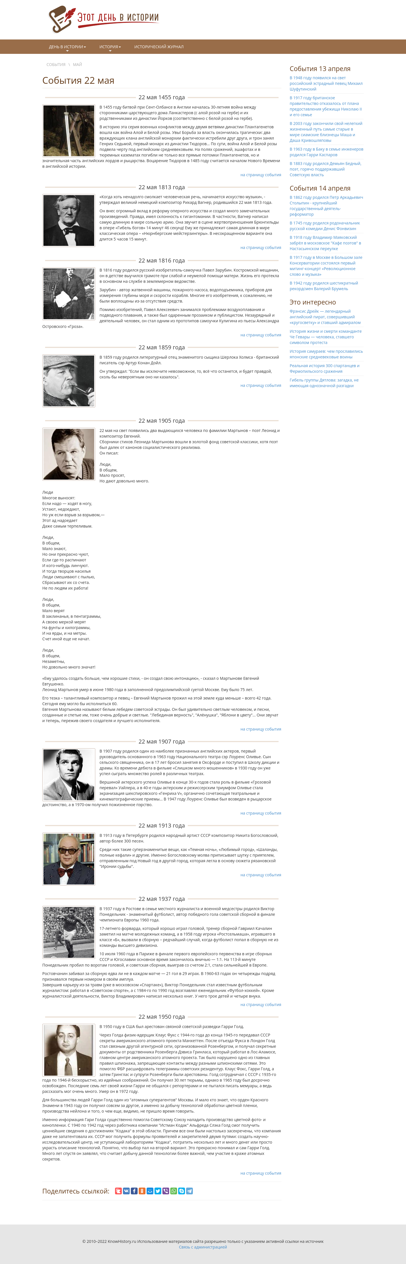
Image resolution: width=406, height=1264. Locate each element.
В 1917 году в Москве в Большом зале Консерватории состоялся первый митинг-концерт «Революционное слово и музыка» (326, 266)
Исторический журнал (159, 46)
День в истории (67, 49)
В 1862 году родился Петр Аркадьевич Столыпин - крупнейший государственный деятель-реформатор (326, 206)
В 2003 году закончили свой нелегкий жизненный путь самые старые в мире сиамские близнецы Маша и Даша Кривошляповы (326, 132)
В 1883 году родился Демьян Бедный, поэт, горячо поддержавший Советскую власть (325, 169)
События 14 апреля (320, 188)
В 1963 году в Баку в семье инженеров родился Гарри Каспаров (326, 151)
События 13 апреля (320, 68)
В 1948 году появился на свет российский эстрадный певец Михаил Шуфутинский (326, 83)
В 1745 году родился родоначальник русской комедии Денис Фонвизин (325, 225)
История (110, 49)
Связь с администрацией (203, 1247)
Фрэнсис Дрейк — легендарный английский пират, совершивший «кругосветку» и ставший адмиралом (325, 316)
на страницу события (260, 174)
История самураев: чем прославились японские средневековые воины (326, 353)
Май (77, 64)
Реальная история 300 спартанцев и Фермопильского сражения (325, 368)
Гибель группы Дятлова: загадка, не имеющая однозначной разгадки (324, 382)
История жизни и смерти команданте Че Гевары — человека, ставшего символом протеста (326, 336)
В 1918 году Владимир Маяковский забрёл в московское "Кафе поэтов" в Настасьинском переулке (325, 243)
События (56, 64)
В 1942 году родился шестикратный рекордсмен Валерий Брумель (324, 285)
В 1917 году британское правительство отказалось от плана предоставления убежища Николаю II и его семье (326, 106)
